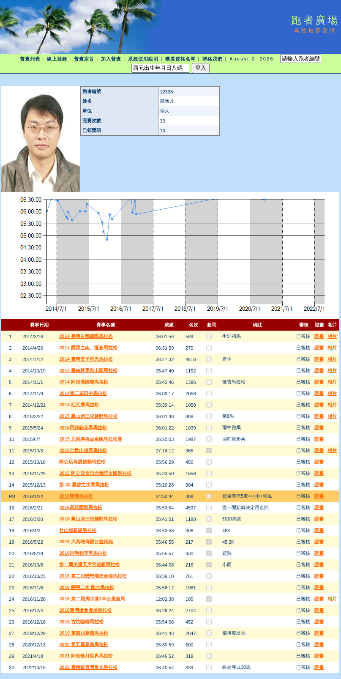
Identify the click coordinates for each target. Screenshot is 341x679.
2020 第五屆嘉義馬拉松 (83, 644)
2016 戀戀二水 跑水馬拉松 (86, 587)
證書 (319, 336)
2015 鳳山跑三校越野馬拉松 (88, 416)
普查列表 (30, 58)
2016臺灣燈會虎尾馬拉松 (85, 610)
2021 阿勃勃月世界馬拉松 (86, 655)
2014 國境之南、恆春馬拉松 (88, 347)
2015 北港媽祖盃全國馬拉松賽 (90, 438)
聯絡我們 (212, 58)
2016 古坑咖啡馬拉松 (81, 621)
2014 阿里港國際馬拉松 (83, 381)
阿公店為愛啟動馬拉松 (82, 461)
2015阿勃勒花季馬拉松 (82, 427)
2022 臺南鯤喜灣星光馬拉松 (88, 667)
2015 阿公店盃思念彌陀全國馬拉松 (95, 473)
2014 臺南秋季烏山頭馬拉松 (88, 370)
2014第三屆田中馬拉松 (82, 393)
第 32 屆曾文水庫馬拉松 (84, 484)
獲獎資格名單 (180, 58)
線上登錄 (57, 58)
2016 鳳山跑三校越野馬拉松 (88, 518)
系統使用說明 (143, 58)
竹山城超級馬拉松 (77, 530)
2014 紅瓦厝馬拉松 (79, 404)
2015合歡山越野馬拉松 (82, 450)
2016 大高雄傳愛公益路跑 (86, 541)
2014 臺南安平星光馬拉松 (86, 358)
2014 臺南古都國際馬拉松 (86, 336)
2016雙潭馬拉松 (76, 495)
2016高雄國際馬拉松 (80, 507)
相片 (332, 336)
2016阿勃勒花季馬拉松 (82, 553)
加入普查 (111, 58)
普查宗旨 (84, 58)
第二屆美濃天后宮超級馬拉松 (89, 564)
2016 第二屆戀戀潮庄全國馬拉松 (93, 575)
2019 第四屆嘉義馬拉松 (83, 632)
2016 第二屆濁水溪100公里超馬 (92, 598)
